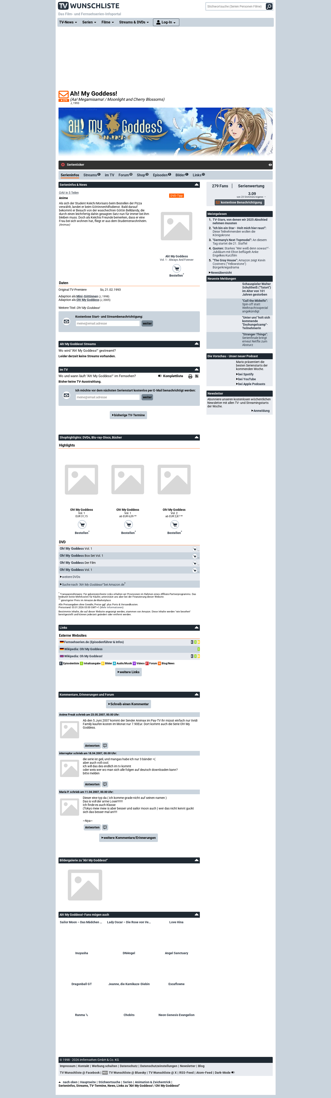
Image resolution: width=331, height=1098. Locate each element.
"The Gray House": (239, 263)
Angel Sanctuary (176, 953)
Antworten (92, 745)
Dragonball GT (82, 984)
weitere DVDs (71, 577)
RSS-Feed (186, 1072)
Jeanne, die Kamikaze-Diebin (129, 984)
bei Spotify (245, 374)
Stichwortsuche (109, 1082)
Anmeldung (261, 410)
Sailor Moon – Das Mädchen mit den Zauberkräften (82, 922)
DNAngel (129, 953)
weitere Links (130, 672)
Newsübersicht (221, 272)
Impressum (68, 1066)
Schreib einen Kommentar (129, 704)
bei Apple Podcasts (251, 384)
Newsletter (187, 1066)
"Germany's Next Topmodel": (240, 241)
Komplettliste (173, 376)
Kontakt (83, 1066)
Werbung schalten (104, 1066)
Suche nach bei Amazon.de (93, 584)
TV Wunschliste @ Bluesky (127, 1072)
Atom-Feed (204, 1072)
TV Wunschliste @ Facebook (80, 1072)
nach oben (68, 1082)
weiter (147, 323)
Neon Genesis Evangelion (177, 1015)
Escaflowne (176, 984)
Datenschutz (129, 1066)
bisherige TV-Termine (129, 415)
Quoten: (241, 252)
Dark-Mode (225, 1072)
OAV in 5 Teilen (69, 192)
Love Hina (176, 922)
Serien (127, 1082)
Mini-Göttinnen (87, 296)
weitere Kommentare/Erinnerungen (130, 838)
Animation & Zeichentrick (152, 1082)
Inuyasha (81, 953)
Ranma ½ (81, 1015)
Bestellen (176, 275)
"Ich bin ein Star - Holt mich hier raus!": (239, 231)
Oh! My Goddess (87, 300)
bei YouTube (247, 379)
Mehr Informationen (112, 607)
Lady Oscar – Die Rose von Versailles (129, 922)
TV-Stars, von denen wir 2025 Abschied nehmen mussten (240, 221)
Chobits (129, 1015)
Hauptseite (88, 1082)
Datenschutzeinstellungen (158, 1066)
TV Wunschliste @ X (163, 1072)
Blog (201, 1066)
